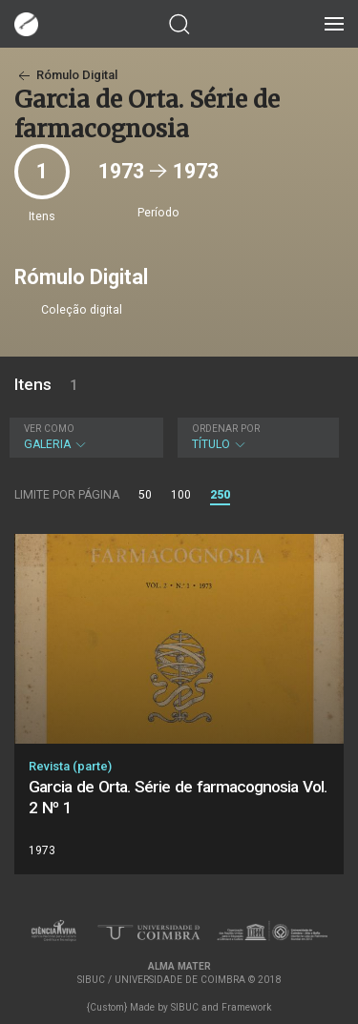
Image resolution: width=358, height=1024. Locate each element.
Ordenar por (226, 428)
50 (145, 495)
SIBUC (185, 1007)
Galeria (84, 437)
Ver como (49, 428)
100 (181, 495)
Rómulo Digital (65, 75)
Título (256, 437)
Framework (246, 1007)
